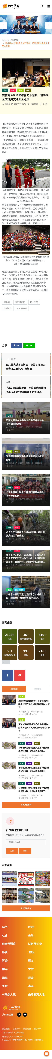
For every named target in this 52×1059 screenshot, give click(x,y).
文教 (20, 90)
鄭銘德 (11, 539)
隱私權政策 (8, 1033)
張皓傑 (11, 427)
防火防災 (34, 302)
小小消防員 (22, 308)
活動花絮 (14, 40)
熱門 (5, 926)
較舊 (11, 382)
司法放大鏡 (9, 994)
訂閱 (12, 851)
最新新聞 (14, 689)
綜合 (28, 90)
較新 (11, 359)
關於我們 (27, 1029)
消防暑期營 (20, 302)
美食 (5, 985)
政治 (9, 590)
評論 (5, 960)
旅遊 (29, 743)
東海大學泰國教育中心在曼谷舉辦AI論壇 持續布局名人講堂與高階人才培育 (34, 704)
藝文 (31, 960)
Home (4, 40)
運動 (31, 952)
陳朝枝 (11, 463)
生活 (12, 90)
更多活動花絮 (26, 908)
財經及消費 (19, 590)
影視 (5, 952)
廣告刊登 (6, 1029)
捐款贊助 (16, 1029)
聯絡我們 (37, 1029)
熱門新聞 (37, 689)
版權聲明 (20, 1033)
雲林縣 (7, 302)
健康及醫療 (9, 943)
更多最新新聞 (26, 805)
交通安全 (8, 308)
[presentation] (3, 25)
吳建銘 (11, 565)
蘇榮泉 (7, 104)
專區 (31, 985)
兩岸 (5, 969)
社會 (5, 90)
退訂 (25, 851)
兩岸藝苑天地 (36, 994)
